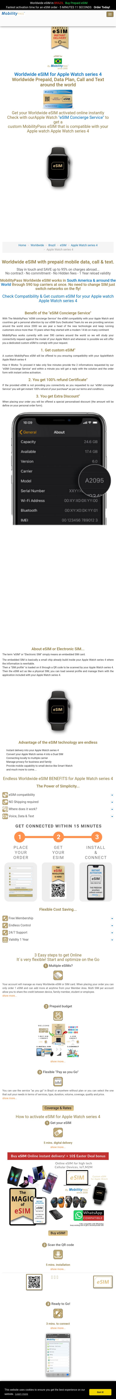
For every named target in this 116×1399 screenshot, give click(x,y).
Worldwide (37, 245)
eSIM (63, 245)
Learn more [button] (21, 1394)
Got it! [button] (100, 1392)
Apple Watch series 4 (84, 245)
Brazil (51, 245)
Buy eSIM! (58, 1233)
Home (22, 245)
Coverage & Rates (58, 1108)
